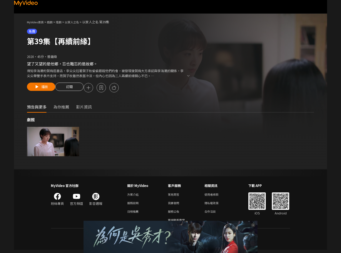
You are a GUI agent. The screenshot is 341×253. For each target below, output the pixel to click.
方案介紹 (133, 195)
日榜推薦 (133, 213)
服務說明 (133, 204)
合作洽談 (213, 213)
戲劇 (53, 22)
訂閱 (73, 88)
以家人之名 (78, 22)
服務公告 (174, 213)
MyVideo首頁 (37, 22)
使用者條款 (215, 195)
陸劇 (63, 22)
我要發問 (174, 204)
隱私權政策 (215, 204)
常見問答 (174, 195)
